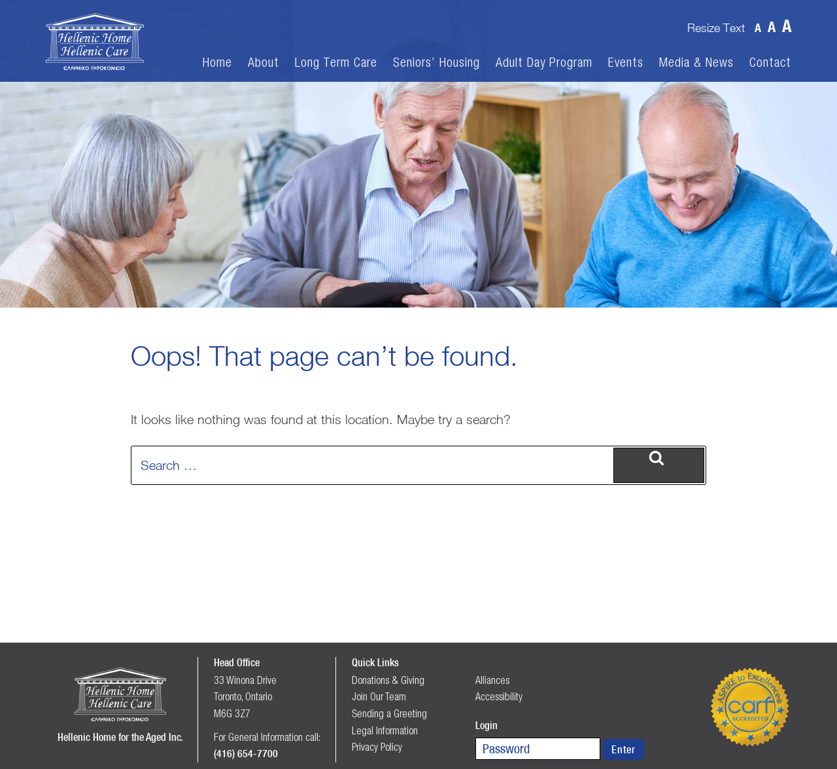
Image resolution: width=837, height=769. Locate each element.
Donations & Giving (388, 680)
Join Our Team (379, 696)
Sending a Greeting (389, 713)
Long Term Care (336, 62)
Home (217, 62)
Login (486, 725)
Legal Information (385, 730)
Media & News (696, 62)
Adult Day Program (544, 62)
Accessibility (498, 696)
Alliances (492, 680)
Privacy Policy (377, 747)
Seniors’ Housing (436, 62)
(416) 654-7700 (246, 753)
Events (625, 62)
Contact (770, 62)
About (263, 62)
